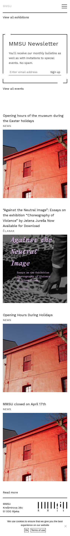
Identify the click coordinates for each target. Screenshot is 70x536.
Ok (26, 530)
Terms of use (38, 530)
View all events (13, 88)
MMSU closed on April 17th (24, 404)
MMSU (7, 6)
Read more (10, 492)
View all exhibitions (16, 17)
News (7, 125)
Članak (9, 230)
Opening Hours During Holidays (28, 315)
